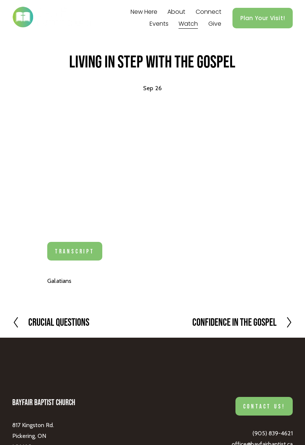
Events (159, 23)
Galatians (59, 280)
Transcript (74, 251)
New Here (144, 11)
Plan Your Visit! (262, 18)
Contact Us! (264, 406)
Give (214, 23)
